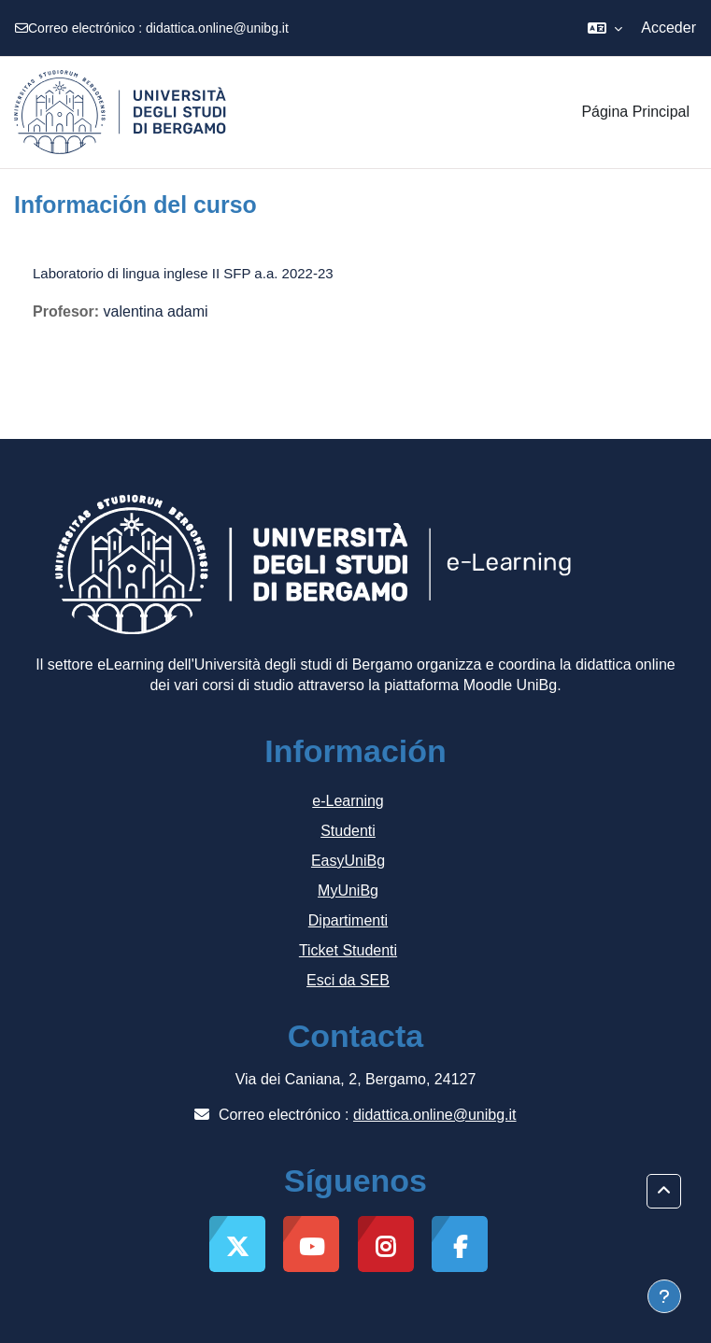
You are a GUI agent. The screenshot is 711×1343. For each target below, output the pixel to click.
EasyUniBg (348, 861)
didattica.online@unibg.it (217, 28)
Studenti (348, 831)
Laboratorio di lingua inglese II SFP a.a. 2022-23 (183, 273)
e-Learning (348, 801)
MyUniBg (348, 890)
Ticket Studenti (348, 950)
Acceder (668, 27)
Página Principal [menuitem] (635, 112)
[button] (604, 28)
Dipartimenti (348, 920)
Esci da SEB (348, 980)
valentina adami (156, 311)
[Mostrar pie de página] (664, 1296)
